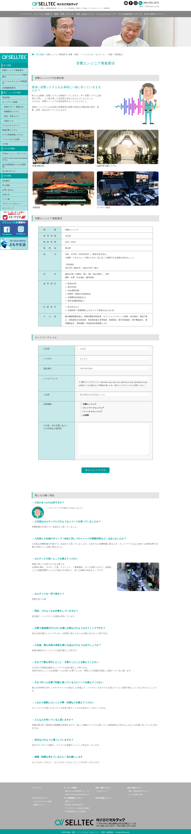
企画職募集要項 (9, 88)
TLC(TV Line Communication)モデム (14, 159)
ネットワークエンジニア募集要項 (14, 76)
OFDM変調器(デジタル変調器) (14, 165)
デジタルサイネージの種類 (42, 801)
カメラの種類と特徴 (135, 794)
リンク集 (6, 199)
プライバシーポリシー (11, 204)
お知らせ (6, 194)
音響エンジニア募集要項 (12, 70)
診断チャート (69, 801)
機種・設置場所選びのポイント (139, 791)
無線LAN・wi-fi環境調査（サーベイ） (78, 791)
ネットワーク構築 (9, 102)
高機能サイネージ (39, 805)
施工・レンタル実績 (12, 92)
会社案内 (6, 181)
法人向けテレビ (9, 171)
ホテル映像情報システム (12, 135)
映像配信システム (11, 111)
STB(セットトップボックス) (14, 153)
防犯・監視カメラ (11, 116)
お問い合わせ (8, 190)
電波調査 (6, 97)
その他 (5, 144)
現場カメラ (9, 121)
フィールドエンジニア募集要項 (14, 82)
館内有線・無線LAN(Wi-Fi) (74, 805)
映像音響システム (9, 130)
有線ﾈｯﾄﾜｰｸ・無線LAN (13, 107)
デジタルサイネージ (10, 125)
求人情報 (40, 54)
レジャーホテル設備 (10, 139)
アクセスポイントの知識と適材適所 (77, 808)
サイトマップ (8, 208)
